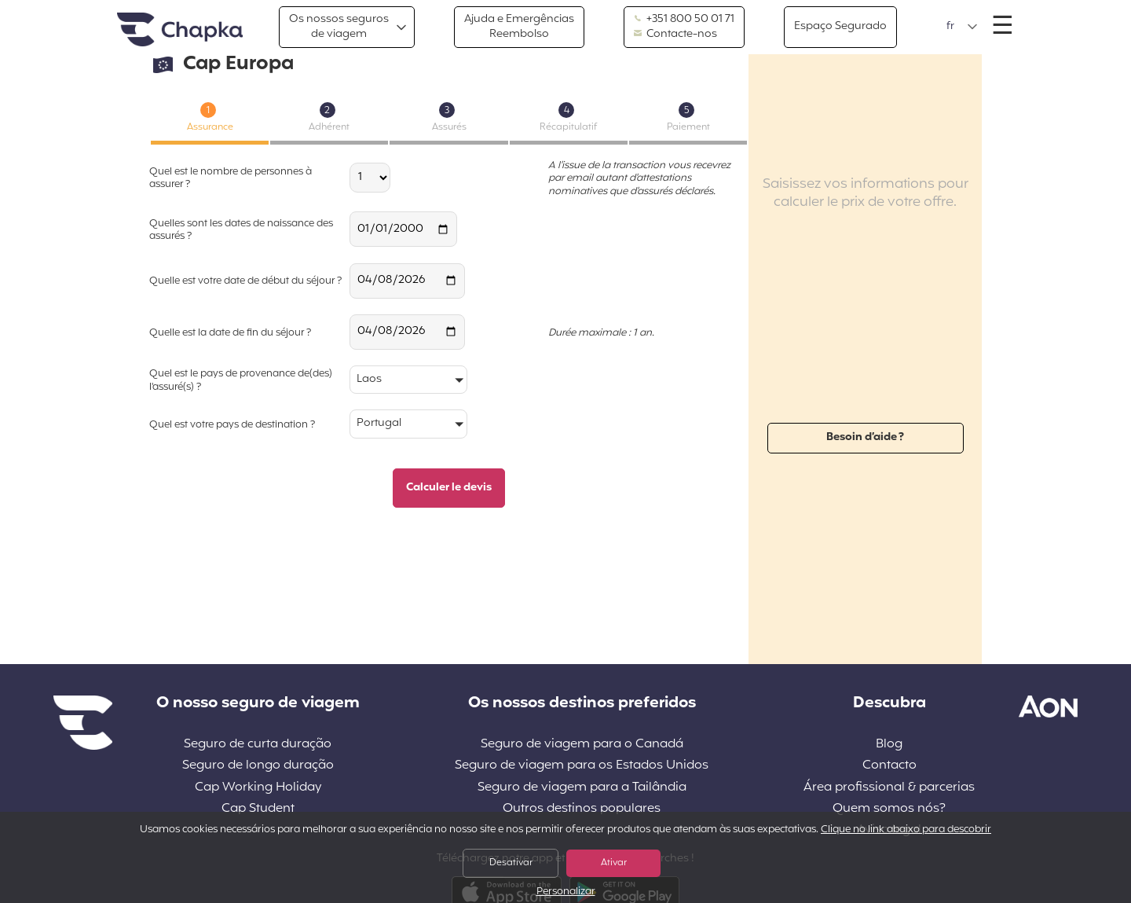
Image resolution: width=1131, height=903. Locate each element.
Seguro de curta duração (257, 744)
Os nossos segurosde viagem (339, 26)
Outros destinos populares (582, 809)
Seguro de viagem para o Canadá (582, 744)
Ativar (614, 863)
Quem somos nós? (889, 809)
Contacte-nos (675, 35)
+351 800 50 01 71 (684, 20)
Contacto (889, 766)
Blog (889, 744)
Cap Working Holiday (258, 788)
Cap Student (258, 809)
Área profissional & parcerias (889, 788)
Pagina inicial (180, 30)
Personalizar (565, 892)
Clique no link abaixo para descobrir (906, 830)
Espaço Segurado (840, 26)
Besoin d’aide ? (865, 437)
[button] (962, 27)
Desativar (511, 863)
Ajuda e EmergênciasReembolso (519, 26)
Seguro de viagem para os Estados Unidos (581, 766)
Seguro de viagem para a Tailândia (582, 788)
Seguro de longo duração (258, 766)
